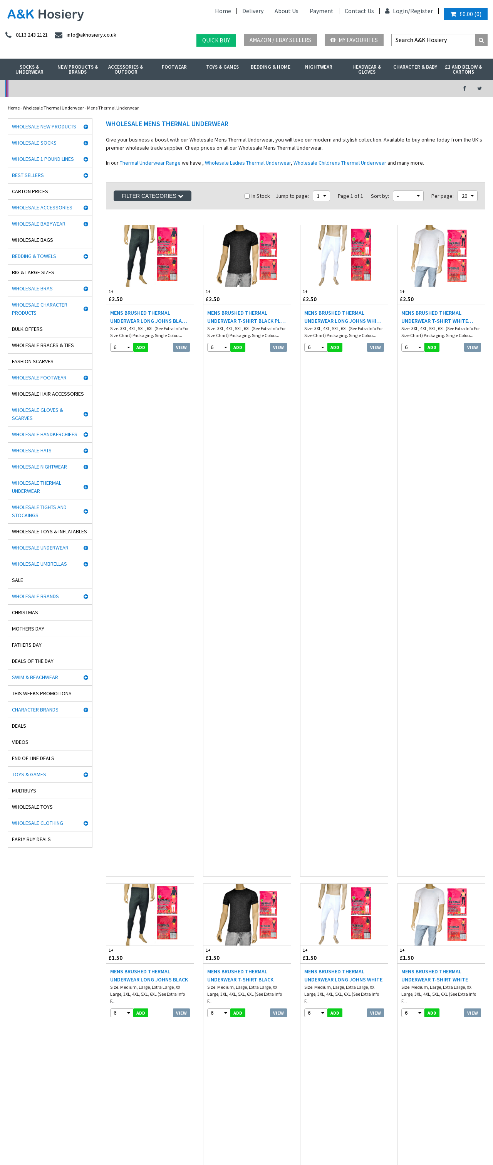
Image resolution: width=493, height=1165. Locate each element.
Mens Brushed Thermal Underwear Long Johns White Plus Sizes (343, 317)
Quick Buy (216, 40)
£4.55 (218, 599)
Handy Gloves (19, 968)
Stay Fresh (15, 993)
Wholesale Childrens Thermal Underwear (339, 162)
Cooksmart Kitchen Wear (29, 1025)
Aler (9, 944)
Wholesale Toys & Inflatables (49, 531)
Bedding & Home (270, 67)
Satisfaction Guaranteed (228, 985)
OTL (9, 1074)
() (465, 14)
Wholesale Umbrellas (39, 563)
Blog (208, 952)
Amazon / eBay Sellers (280, 40)
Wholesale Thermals (128, 1139)
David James (18, 936)
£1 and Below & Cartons (463, 69)
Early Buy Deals (31, 839)
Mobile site (214, 1001)
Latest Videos (394, 88)
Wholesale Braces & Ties (43, 345)
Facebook (221, 1139)
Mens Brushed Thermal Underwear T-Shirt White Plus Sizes (434, 317)
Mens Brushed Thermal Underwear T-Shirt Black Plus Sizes (247, 317)
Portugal (193, 1117)
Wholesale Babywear (38, 223)
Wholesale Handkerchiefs (44, 434)
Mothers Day (28, 628)
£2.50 (128, 295)
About (407, 988)
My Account (171, 88)
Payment (322, 11)
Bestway (13, 1057)
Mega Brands (18, 1041)
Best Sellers (28, 175)
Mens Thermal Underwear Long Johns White (240, 772)
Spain (171, 1117)
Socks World (17, 1066)
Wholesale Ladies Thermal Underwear (248, 162)
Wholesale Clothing (37, 822)
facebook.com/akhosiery (329, 928)
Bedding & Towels (34, 256)
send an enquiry (420, 944)
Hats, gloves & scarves (125, 960)
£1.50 (128, 447)
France (88, 1117)
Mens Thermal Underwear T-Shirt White (340, 772)
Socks (110, 928)
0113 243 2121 (417, 928)
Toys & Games (222, 67)
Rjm (9, 928)
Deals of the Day (33, 661)
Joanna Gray (18, 1017)
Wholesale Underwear (40, 547)
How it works (216, 993)
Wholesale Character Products (39, 308)
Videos (20, 741)
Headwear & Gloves (366, 69)
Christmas (25, 612)
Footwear (174, 67)
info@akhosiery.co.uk (426, 936)
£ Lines (111, 936)
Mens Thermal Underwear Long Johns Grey (143, 772)
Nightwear (318, 67)
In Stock (257, 195)
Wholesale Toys (32, 806)
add (140, 347)
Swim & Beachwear (35, 677)
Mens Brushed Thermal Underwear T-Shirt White (434, 468)
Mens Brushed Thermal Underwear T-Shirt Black (240, 468)
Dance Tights (18, 1090)
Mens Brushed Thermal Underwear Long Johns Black (149, 468)
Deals (19, 725)
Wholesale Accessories (42, 207)
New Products (117, 985)
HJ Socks (14, 985)
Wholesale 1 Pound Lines (43, 158)
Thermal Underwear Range (150, 162)
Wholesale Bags (32, 239)
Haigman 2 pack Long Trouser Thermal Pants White (149, 620)
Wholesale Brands (35, 596)
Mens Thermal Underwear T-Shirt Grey (438, 620)
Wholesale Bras (32, 288)
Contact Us (359, 11)
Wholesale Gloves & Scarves (37, 413)
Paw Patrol (15, 1082)
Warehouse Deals (282, 88)
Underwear (115, 952)
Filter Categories (152, 196)
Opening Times (417, 996)
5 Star (11, 952)
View (181, 347)
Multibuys (24, 790)
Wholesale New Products (44, 126)
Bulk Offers (27, 328)
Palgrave (13, 1049)
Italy (107, 1117)
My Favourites (354, 40)
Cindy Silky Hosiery (23, 1001)
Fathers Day (27, 644)
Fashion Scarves (33, 361)
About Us (286, 11)
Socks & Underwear (29, 69)
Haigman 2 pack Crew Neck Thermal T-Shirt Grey (240, 620)
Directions (412, 980)
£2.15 (322, 599)
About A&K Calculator (225, 1009)
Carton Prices (30, 191)
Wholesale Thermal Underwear (53, 108)
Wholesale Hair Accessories (48, 393)
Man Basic (15, 960)
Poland (127, 1117)
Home (223, 11)
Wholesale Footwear (39, 377)
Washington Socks (23, 1009)
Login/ (397, 11)
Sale (17, 580)
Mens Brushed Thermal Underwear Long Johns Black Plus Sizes (149, 317)
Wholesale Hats (32, 450)
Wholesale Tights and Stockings (39, 511)
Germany (63, 1117)
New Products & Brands (77, 69)
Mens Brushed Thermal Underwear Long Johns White (343, 468)
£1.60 (419, 599)
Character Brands (35, 709)
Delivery (252, 11)
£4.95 (121, 599)
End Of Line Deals (33, 758)
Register (421, 11)
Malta (215, 1117)
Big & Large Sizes (33, 272)
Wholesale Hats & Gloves (180, 1139)
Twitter (246, 1139)
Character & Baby (415, 67)
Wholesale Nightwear (39, 466)
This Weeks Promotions (42, 693)
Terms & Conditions (222, 960)
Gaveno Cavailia (21, 1033)
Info (207, 928)
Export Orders (217, 977)
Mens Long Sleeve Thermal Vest (339, 620)
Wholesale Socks (34, 142)
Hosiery (111, 968)
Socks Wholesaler (83, 1139)
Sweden (150, 1117)
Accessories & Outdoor (125, 69)
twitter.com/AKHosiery (327, 936)
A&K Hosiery (47, 1139)
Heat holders (17, 977)
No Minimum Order (60, 88)
